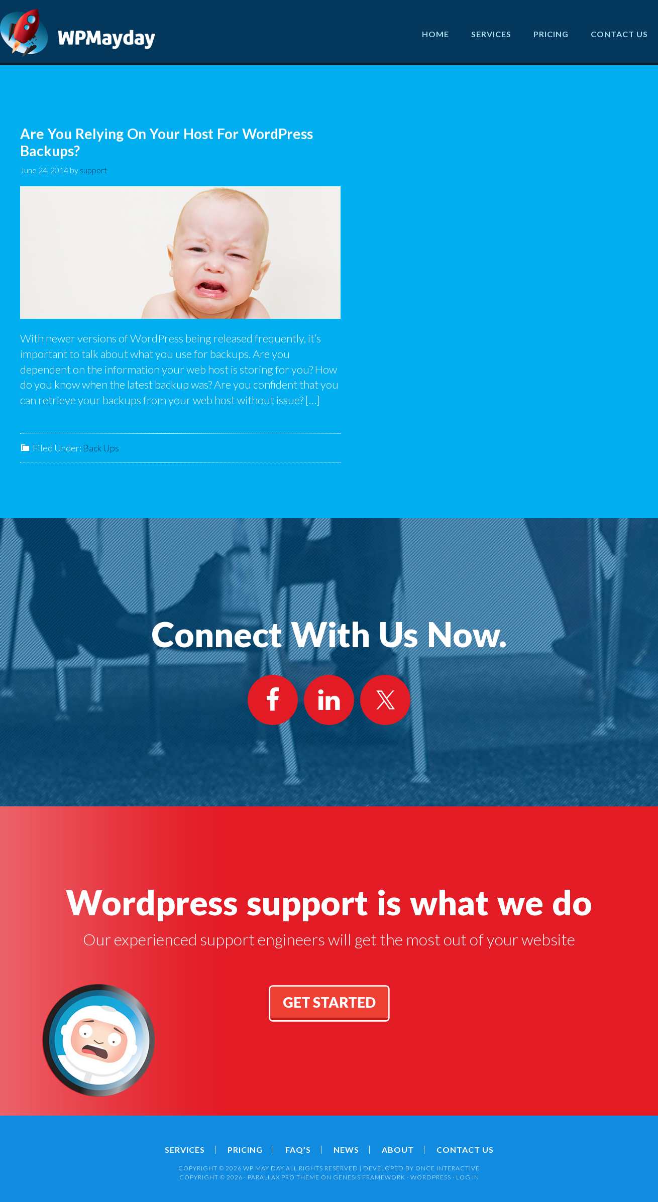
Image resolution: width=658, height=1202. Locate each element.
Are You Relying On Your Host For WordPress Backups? (166, 142)
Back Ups (101, 447)
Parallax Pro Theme (283, 1177)
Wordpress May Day (78, 32)
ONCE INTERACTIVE (447, 1168)
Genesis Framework (369, 1177)
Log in (467, 1177)
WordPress (430, 1177)
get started (329, 1002)
